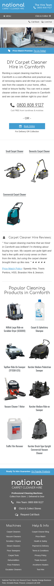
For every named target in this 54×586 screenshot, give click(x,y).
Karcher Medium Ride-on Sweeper (39, 408)
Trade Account (41, 560)
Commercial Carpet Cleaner (14, 194)
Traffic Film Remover (14, 446)
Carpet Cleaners (13, 532)
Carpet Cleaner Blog (40, 532)
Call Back (35, 22)
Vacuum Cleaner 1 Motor (14, 406)
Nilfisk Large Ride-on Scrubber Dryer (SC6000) (14, 329)
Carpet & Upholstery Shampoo (39, 329)
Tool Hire (40, 569)
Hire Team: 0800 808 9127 (27, 502)
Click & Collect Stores (30, 508)
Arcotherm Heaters (40, 565)
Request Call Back (29, 514)
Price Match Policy (12, 268)
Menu (7, 16)
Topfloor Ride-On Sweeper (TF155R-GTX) (14, 368)
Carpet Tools (13, 555)
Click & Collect (43, 16)
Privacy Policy (40, 555)
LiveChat (48, 22)
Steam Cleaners (13, 546)
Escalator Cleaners (13, 569)
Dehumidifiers (13, 560)
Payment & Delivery (40, 546)
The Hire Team (43, 5)
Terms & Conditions (40, 551)
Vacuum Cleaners (13, 536)
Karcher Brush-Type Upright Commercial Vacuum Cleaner (39, 449)
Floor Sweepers (13, 551)
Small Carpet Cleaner (14, 151)
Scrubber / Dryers (13, 541)
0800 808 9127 (43, 7)
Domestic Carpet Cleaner (39, 151)
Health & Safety (40, 541)
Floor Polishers (13, 565)
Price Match (41, 536)
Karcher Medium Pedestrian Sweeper (39, 368)
